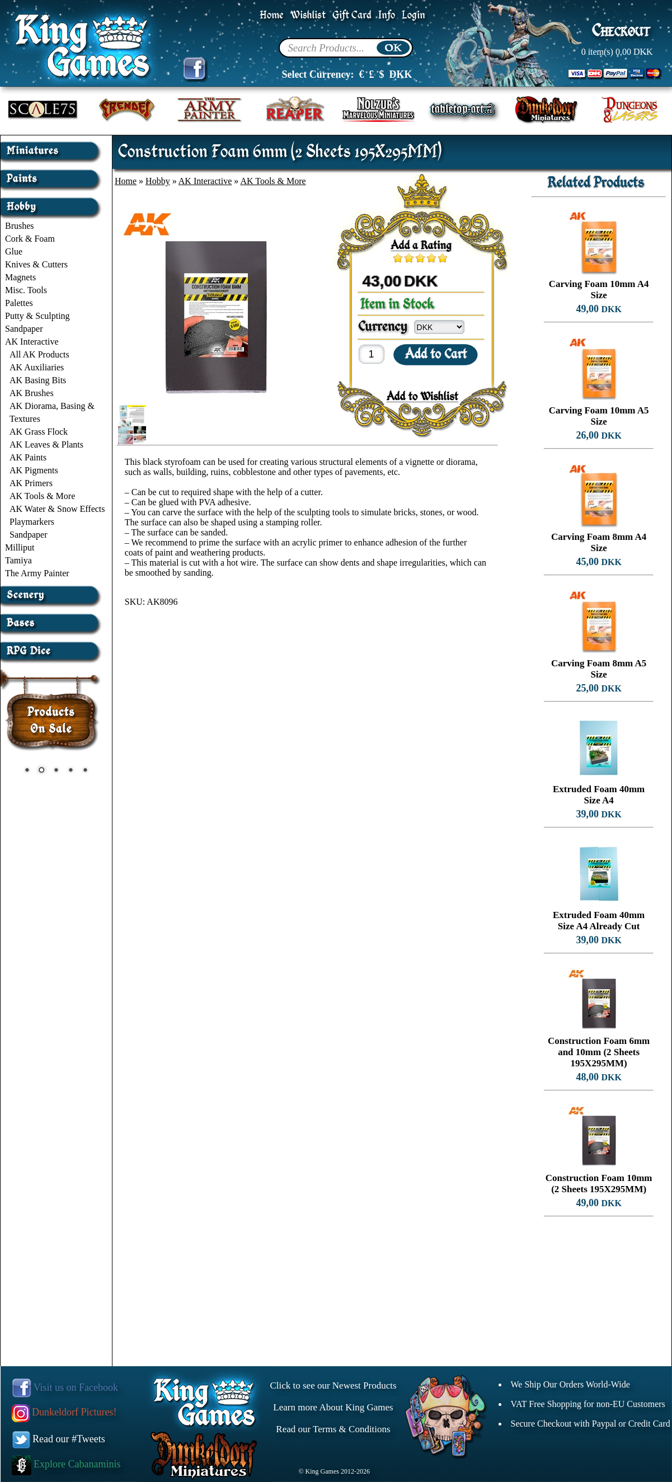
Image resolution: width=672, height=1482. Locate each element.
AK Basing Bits (38, 380)
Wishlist (308, 15)
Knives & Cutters (36, 264)
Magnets (20, 277)
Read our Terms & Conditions (333, 1429)
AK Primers (31, 483)
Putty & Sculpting (37, 316)
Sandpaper (24, 328)
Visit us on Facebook (65, 1387)
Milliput (19, 547)
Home (272, 15)
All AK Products (39, 354)
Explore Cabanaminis (66, 1464)
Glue (13, 251)
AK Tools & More (42, 496)
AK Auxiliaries (37, 367)
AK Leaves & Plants (46, 444)
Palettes (19, 303)
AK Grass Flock (39, 431)
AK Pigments (34, 470)
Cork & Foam (30, 238)
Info (386, 15)
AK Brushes (32, 393)
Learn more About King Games (333, 1407)
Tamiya (18, 560)
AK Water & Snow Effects (57, 509)
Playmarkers (32, 521)
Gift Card (352, 15)
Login (413, 15)
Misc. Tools (26, 290)
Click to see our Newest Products (333, 1385)
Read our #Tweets (58, 1439)
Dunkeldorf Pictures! (64, 1412)
